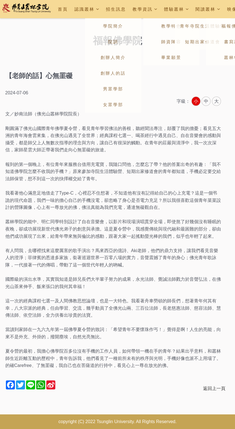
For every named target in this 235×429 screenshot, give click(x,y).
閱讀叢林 (208, 9)
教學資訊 (145, 9)
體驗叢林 (176, 9)
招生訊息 (116, 9)
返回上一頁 (214, 388)
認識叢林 (87, 9)
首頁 (63, 9)
